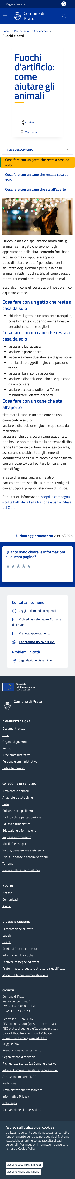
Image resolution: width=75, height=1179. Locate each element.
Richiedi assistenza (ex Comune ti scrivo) (29, 1063)
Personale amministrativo (19, 761)
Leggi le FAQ (10, 1043)
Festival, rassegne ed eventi (21, 961)
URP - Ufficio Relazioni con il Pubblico (27, 1033)
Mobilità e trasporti (15, 843)
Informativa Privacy (15, 1096)
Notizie (7, 892)
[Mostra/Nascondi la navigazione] (4, 15)
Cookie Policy (27, 1148)
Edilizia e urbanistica (16, 823)
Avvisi (6, 906)
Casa (5, 804)
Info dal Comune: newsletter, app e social (30, 1070)
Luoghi (7, 935)
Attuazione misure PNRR (19, 1076)
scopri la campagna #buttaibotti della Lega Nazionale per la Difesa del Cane (36, 502)
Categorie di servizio (19, 783)
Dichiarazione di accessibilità (21, 1109)
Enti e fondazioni (13, 768)
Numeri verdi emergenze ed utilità (24, 1038)
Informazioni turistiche (17, 955)
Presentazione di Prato (17, 928)
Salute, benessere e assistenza (23, 850)
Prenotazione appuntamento (21, 1050)
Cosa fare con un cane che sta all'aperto (35, 189)
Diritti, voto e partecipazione (21, 817)
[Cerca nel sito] (64, 16)
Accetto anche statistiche (23, 1172)
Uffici (5, 735)
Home (5, 31)
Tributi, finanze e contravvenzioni (25, 856)
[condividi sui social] (27, 122)
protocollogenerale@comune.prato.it (33, 1028)
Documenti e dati (14, 728)
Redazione (9, 1083)
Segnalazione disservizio (18, 1056)
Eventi (6, 942)
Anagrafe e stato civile (17, 797)
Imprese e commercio (16, 837)
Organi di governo (14, 741)
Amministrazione (16, 721)
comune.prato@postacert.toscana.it (32, 1023)
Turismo (7, 863)
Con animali (41, 31)
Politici (7, 748)
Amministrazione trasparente (22, 1089)
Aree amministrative (16, 754)
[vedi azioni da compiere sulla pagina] (28, 132)
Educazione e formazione (19, 830)
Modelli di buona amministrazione (25, 975)
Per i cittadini (21, 31)
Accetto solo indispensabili (24, 1165)
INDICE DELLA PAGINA (37, 149)
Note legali (9, 1103)
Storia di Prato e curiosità (19, 948)
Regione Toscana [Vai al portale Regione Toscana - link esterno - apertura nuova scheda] (15, 4)
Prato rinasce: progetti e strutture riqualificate (33, 968)
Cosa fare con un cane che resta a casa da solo (36, 177)
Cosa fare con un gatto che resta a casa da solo (37, 162)
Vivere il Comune (16, 921)
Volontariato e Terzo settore (21, 870)
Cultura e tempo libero (17, 810)
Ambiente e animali (15, 790)
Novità (7, 885)
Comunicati (10, 899)
